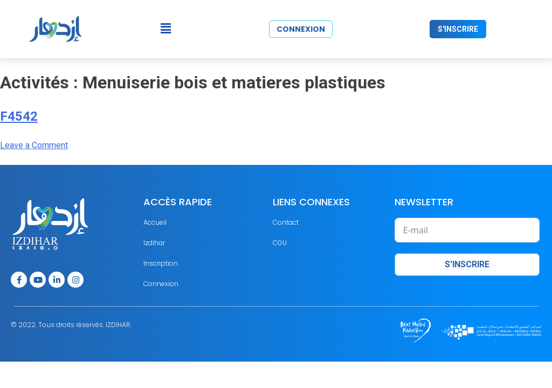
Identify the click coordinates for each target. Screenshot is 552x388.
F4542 (19, 116)
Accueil (155, 222)
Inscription (160, 263)
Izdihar (154, 242)
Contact (286, 222)
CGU (280, 242)
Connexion (160, 283)
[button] (165, 29)
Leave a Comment (34, 145)
